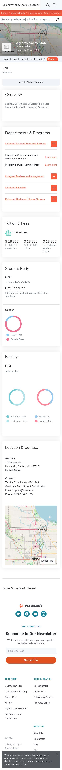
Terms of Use (11, 748)
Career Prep (11, 697)
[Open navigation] (54, 5)
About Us (38, 733)
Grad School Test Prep (16, 691)
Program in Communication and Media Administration (21, 157)
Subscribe (31, 660)
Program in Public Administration (22, 164)
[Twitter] (18, 614)
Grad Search (40, 691)
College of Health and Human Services (25, 199)
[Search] (48, 5)
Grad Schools (18, 13)
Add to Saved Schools (31, 82)
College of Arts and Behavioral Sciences (25, 143)
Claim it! (52, 59)
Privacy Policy (12, 744)
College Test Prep (13, 686)
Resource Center (42, 702)
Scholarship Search (43, 697)
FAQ (36, 744)
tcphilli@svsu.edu (23, 490)
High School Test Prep (16, 708)
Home (4, 13)
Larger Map (47, 560)
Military (9, 702)
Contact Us (39, 739)
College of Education (15, 187)
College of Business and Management (24, 176)
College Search (41, 686)
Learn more (51, 157)
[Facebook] (27, 614)
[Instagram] (44, 614)
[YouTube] (35, 614)
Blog (36, 750)
